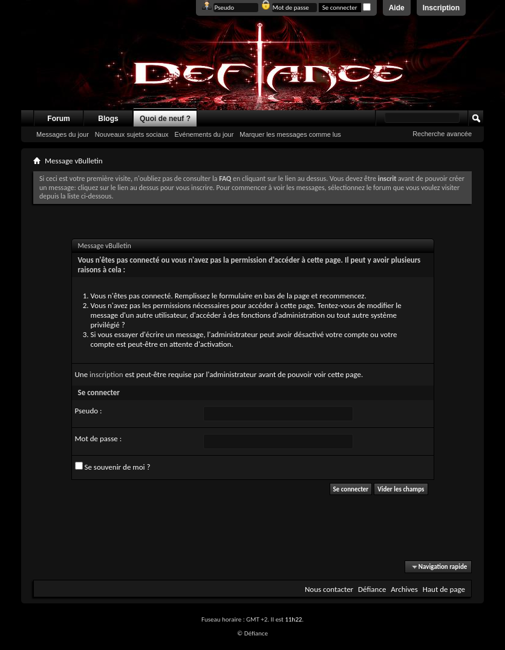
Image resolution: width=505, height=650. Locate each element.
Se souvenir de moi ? (113, 466)
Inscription (441, 8)
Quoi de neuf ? (165, 118)
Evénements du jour (204, 134)
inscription (106, 374)
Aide (397, 8)
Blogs (108, 118)
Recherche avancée (442, 133)
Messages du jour (62, 134)
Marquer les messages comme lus (290, 134)
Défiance (372, 589)
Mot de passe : (98, 438)
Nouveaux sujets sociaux (132, 134)
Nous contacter (329, 589)
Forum (58, 118)
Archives (404, 589)
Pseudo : (88, 410)
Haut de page (444, 589)
